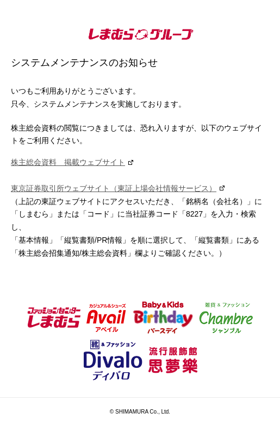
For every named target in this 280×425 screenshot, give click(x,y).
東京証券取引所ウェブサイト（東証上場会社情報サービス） (113, 188)
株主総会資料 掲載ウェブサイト (68, 162)
